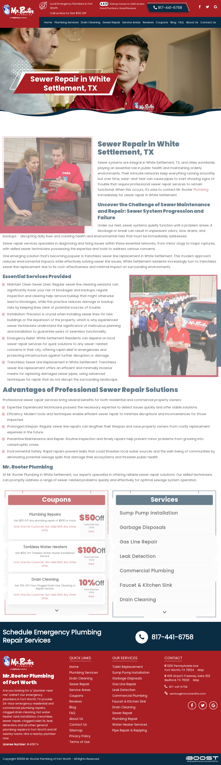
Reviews (148, 22)
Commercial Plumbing (129, 696)
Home (48, 22)
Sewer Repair (111, 22)
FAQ (181, 22)
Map (201, 670)
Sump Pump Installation (131, 672)
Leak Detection (123, 690)
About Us (192, 22)
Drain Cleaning (90, 22)
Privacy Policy (80, 736)
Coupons (162, 22)
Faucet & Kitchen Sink (129, 701)
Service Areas (131, 22)
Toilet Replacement (127, 667)
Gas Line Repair (124, 684)
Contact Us (208, 22)
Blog (173, 22)
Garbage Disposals (127, 678)
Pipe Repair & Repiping (129, 730)
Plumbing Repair (125, 719)
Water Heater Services (129, 724)
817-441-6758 (164, 637)
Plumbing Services (67, 22)
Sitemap (76, 730)
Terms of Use (79, 742)
